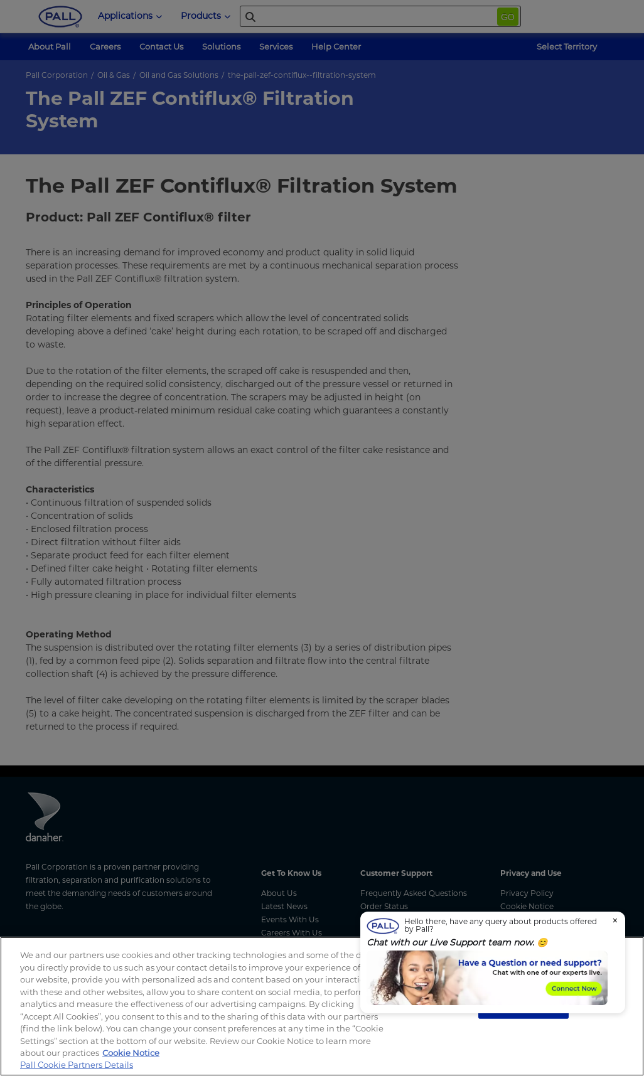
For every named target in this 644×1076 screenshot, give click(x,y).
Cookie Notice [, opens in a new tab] (130, 1053)
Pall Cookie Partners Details (76, 1065)
